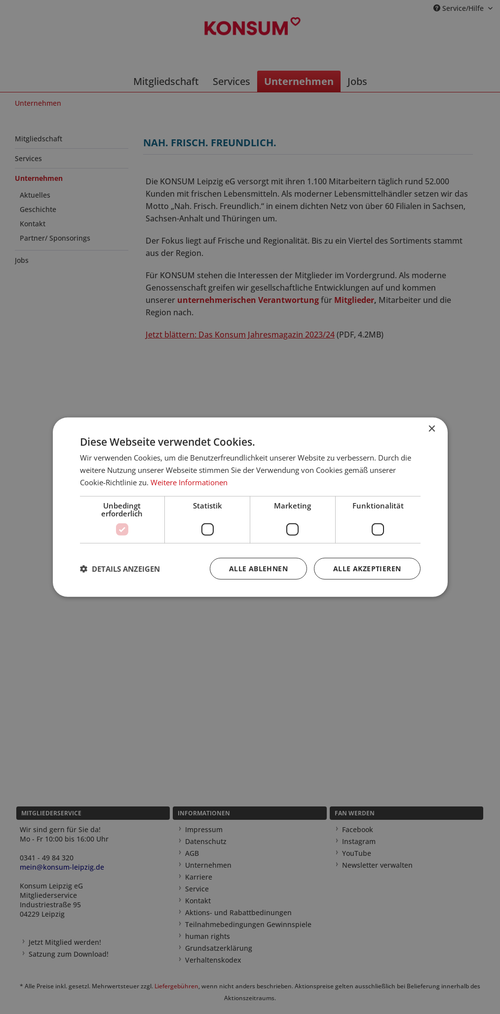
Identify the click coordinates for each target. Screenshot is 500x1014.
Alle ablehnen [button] (258, 568)
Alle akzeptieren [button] (367, 568)
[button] (120, 568)
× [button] (431, 429)
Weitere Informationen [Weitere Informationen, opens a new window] (189, 482)
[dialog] (250, 507)
